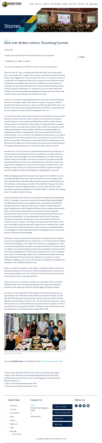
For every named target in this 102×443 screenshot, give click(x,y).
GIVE (12, 417)
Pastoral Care (59, 418)
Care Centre (16, 434)
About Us (38, 4)
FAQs (87, 4)
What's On (73, 4)
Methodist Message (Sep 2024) (51, 361)
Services (46, 4)
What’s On (14, 424)
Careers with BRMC (61, 407)
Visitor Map (58, 424)
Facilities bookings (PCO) (62, 412)
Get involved (56, 4)
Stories (64, 4)
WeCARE (81, 4)
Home (31, 4)
